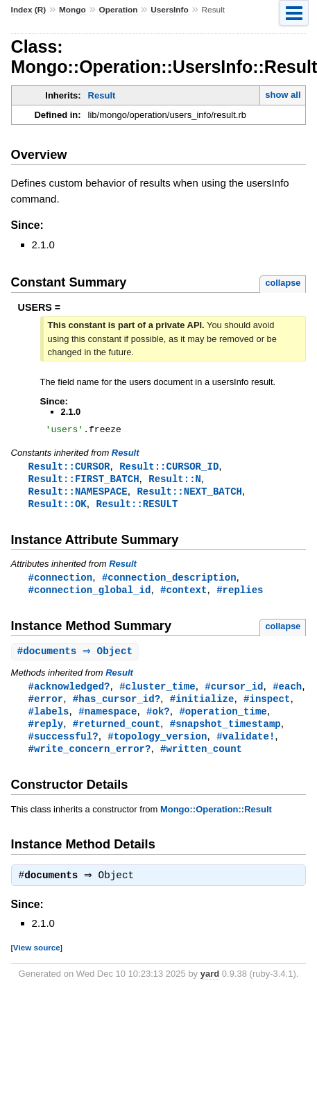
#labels (48, 719)
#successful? (63, 746)
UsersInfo (170, 10)
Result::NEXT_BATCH (189, 495)
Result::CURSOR (69, 468)
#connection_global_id (89, 595)
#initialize (202, 706)
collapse (282, 282)
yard (209, 986)
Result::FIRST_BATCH (83, 481)
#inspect (266, 706)
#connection (60, 582)
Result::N (174, 481)
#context (183, 595)
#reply (46, 733)
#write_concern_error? (89, 759)
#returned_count (116, 733)
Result (102, 95)
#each (287, 693)
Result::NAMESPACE (78, 495)
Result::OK (57, 508)
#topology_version (157, 746)
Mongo (72, 10)
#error (46, 706)
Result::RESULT (137, 508)
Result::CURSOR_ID (169, 468)
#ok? (158, 719)
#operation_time (222, 719)
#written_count (201, 759)
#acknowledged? (69, 693)
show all (282, 94)
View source (36, 959)
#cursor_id (234, 693)
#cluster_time (157, 693)
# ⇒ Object (77, 658)
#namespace (107, 719)
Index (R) (28, 10)
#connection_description (169, 582)
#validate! (245, 746)
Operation (118, 10)
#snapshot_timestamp (225, 733)
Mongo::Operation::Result (216, 820)
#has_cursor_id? (116, 706)
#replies (239, 595)
